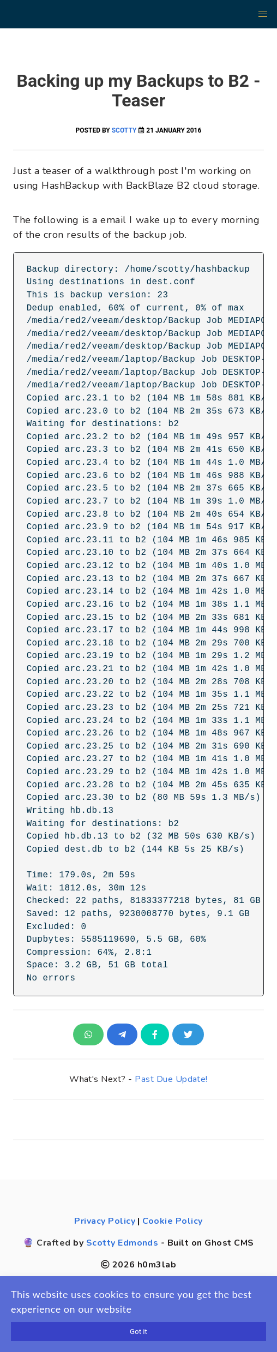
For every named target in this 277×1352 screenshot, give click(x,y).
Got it (138, 1331)
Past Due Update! (171, 1079)
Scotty (124, 130)
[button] (263, 14)
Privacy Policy (104, 1221)
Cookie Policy (172, 1221)
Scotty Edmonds (122, 1243)
